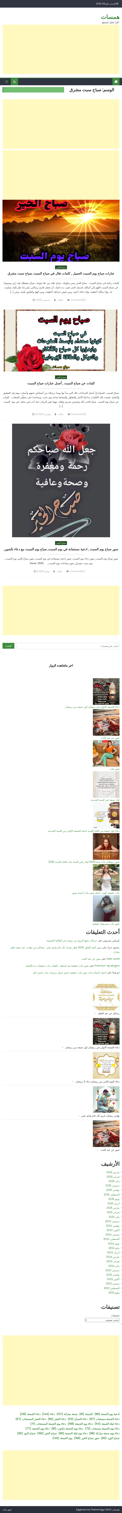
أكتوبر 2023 (113, 1279)
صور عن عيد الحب (110, 738)
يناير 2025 (114, 1217)
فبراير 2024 (113, 1261)
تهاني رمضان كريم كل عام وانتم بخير (100, 1115)
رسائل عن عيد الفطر (109, 1013)
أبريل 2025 (113, 1203)
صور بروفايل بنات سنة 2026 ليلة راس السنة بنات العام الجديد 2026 (84, 862)
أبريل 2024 (113, 1252)
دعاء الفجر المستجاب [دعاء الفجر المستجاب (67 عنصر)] (30, 1419)
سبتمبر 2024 (112, 1234)
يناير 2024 (114, 1266)
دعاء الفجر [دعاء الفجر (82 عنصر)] (57, 1419)
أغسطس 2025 (112, 1194)
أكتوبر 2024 (113, 1230)
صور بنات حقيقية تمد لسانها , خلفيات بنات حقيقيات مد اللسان (57, 965)
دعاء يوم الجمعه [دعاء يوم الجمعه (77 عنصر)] (37, 1428)
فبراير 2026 (113, 1176)
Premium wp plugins (107, 965)
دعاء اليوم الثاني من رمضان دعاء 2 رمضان (98, 1081)
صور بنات (115, 769)
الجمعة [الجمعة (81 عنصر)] (86, 1414)
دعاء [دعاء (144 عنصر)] (48, 1414)
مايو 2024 (114, 1248)
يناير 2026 (114, 1181)
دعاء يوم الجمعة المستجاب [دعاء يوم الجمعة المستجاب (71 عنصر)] (48, 1423)
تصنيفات (115, 1315)
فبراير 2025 (113, 1212)
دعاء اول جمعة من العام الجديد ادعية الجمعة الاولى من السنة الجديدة (84, 831)
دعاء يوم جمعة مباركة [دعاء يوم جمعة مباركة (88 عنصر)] (104, 1433)
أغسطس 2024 (111, 1239)
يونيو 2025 (114, 1199)
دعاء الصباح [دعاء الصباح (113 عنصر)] (78, 1419)
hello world (113, 959)
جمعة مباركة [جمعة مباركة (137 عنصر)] (67, 1414)
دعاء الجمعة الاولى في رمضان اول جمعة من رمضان (92, 707)
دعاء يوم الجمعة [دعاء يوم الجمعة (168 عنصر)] (80, 1423)
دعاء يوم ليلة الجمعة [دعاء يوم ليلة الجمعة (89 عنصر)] (73, 1433)
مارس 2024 (113, 1257)
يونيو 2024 (114, 1243)
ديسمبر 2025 (112, 1185)
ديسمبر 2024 (112, 1221)
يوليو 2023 (114, 1292)
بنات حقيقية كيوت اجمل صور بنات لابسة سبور (96, 893)
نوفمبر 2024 (113, 1225)
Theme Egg (97, 1509)
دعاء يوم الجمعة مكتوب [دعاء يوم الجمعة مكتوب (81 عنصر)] (67, 1428)
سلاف (60, 300)
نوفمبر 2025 (113, 1190)
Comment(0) (78, 300)
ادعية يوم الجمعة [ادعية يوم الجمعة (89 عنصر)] (107, 1414)
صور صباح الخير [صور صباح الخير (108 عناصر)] (86, 1438)
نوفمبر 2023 (113, 1274)
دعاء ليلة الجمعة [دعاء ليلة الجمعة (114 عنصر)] (107, 1423)
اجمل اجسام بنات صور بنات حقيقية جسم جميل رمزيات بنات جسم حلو (69, 972)
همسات (110, 17)
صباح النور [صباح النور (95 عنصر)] (26, 1433)
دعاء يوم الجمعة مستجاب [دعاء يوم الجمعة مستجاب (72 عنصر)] (102, 1428)
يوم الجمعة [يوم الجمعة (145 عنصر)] (62, 1438)
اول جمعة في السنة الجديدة (105, 800)
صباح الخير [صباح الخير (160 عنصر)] (47, 1433)
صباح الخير (61, 267)
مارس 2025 (113, 1208)
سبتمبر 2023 (113, 1283)
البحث (8, 646)
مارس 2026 (113, 1172)
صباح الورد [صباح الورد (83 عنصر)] (110, 1438)
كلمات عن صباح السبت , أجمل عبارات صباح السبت (61, 383)
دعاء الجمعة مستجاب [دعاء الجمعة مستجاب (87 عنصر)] (104, 1419)
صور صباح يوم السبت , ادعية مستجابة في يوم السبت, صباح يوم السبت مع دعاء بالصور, (61, 549)
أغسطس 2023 (112, 1288)
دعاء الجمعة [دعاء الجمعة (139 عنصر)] (30, 1414)
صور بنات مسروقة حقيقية (106, 924)
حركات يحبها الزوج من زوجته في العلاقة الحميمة (72, 940)
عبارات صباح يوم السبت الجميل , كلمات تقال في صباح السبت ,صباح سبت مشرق (61, 273)
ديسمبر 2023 (112, 1270)
